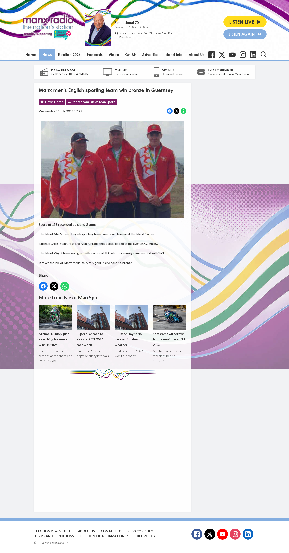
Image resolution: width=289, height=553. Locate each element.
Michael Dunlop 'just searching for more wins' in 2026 (55, 326)
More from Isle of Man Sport (93, 102)
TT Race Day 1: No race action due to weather (131, 326)
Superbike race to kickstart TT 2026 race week (93, 326)
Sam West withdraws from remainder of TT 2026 (169, 326)
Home (31, 54)
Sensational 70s (127, 22)
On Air (130, 54)
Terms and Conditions (54, 536)
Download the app (173, 74)
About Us (196, 54)
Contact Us (111, 531)
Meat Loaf (126, 33)
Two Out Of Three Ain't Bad (155, 33)
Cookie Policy (142, 536)
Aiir (67, 542)
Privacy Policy (140, 531)
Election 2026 (69, 54)
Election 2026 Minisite (53, 531)
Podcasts (95, 54)
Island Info (174, 54)
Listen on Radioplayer (127, 74)
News (47, 54)
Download (125, 37)
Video (114, 54)
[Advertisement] (114, 442)
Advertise (150, 54)
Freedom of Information (102, 536)
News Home (54, 102)
